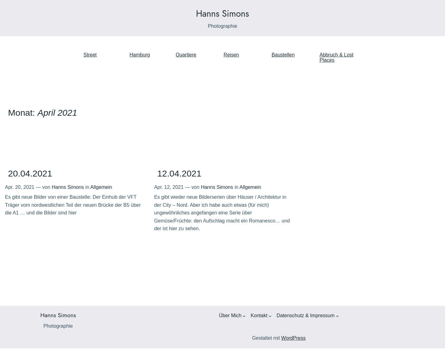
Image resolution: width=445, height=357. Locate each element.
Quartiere (186, 54)
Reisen (231, 54)
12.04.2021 (179, 173)
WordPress (293, 338)
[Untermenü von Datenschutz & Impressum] (337, 316)
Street (90, 54)
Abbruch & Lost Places (337, 57)
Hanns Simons (222, 13)
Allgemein (101, 187)
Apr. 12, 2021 (169, 187)
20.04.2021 (30, 173)
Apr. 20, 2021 (19, 187)
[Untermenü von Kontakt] (270, 316)
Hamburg (139, 54)
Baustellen (283, 54)
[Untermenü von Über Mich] (244, 316)
